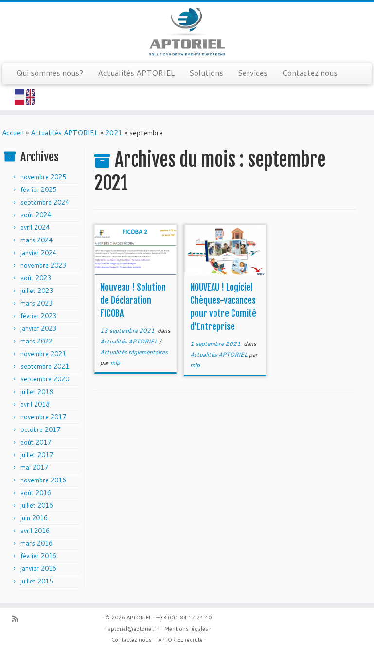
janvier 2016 (38, 568)
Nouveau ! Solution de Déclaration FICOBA (133, 300)
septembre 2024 (44, 202)
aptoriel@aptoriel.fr (133, 629)
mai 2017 (34, 467)
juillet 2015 (36, 581)
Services (252, 72)
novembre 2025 (43, 176)
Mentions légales (186, 629)
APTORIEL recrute (180, 640)
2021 (114, 132)
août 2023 (35, 278)
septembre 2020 (44, 379)
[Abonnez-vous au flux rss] (18, 619)
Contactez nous (310, 72)
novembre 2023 (43, 265)
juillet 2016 (36, 505)
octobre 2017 (40, 429)
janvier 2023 (38, 328)
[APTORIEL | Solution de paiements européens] (187, 31)
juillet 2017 (36, 454)
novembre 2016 (43, 480)
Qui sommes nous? (49, 72)
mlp (115, 363)
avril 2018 (35, 404)
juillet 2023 (36, 290)
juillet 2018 (36, 391)
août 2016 (35, 492)
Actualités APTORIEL (136, 72)
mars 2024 (36, 240)
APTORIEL (139, 617)
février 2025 (38, 189)
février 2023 (38, 315)
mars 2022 (36, 341)
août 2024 (35, 214)
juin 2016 (34, 518)
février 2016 (38, 555)
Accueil (13, 132)
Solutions (206, 72)
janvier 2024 (38, 252)
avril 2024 (35, 227)
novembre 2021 (43, 353)
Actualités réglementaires (134, 352)
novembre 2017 (43, 416)
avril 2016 (35, 530)
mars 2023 (36, 303)
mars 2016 (36, 543)
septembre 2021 (44, 366)
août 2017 (35, 442)
